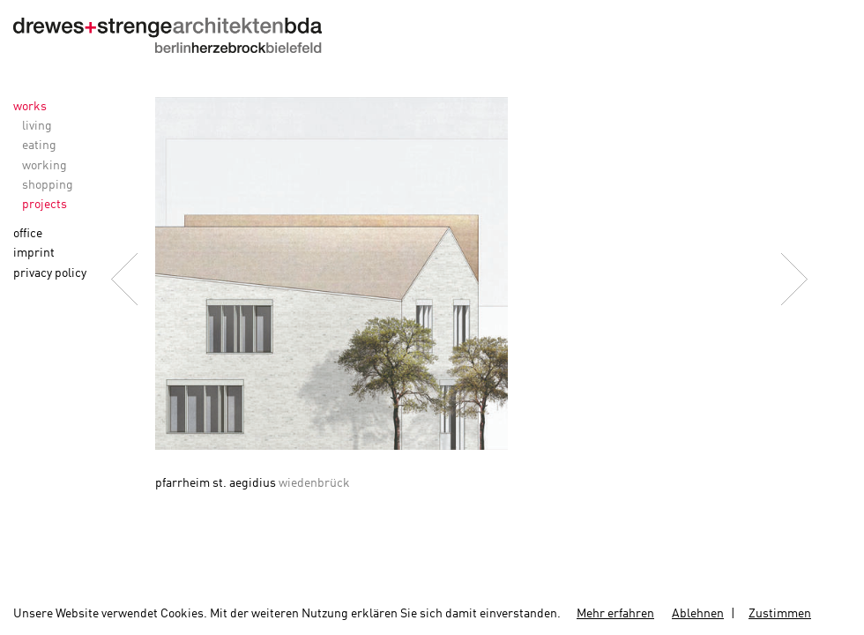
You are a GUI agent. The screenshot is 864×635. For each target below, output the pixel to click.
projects (44, 204)
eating (39, 145)
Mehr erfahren (615, 614)
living (37, 126)
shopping (47, 185)
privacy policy (49, 273)
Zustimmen (780, 614)
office (27, 234)
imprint (34, 253)
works (30, 107)
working (44, 166)
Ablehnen (698, 614)
